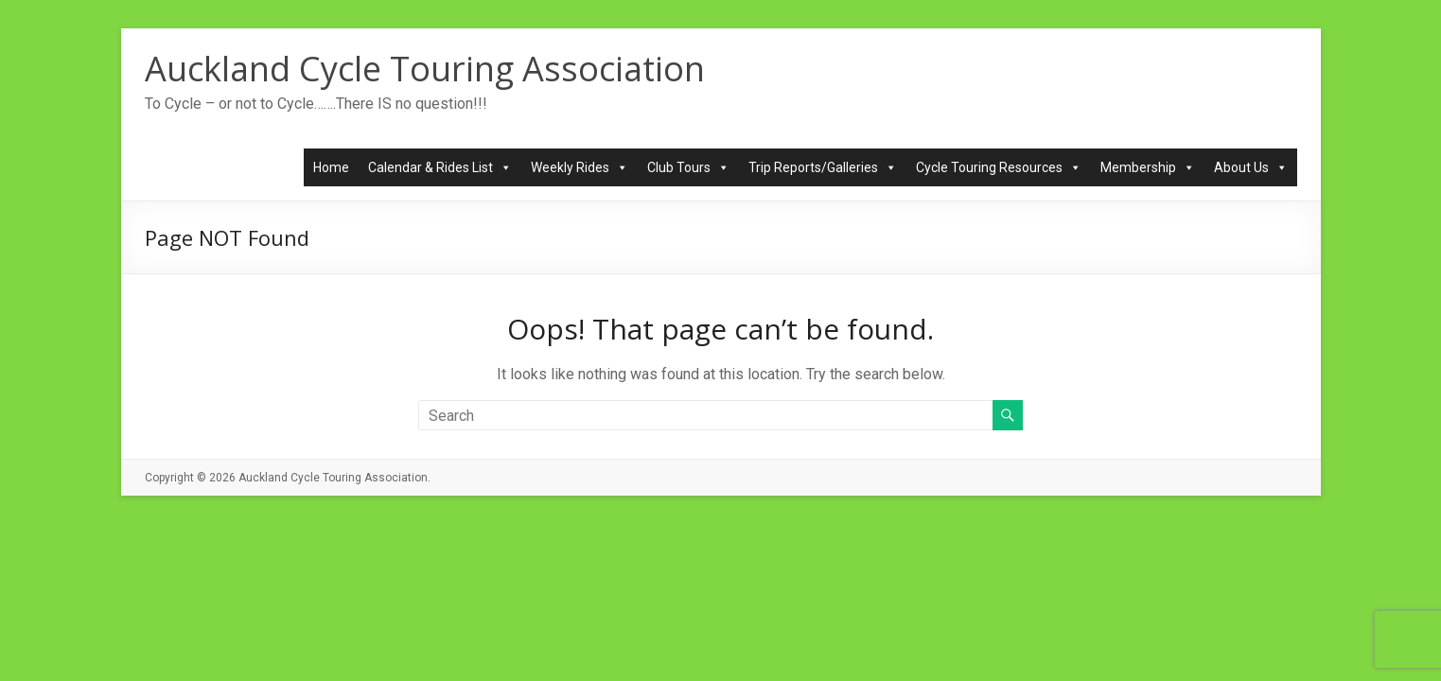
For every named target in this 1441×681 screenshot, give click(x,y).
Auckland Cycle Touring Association (425, 68)
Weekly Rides (579, 167)
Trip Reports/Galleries (822, 167)
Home (331, 167)
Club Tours (688, 167)
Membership (1147, 167)
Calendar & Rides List (440, 167)
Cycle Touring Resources (998, 167)
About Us (1251, 167)
